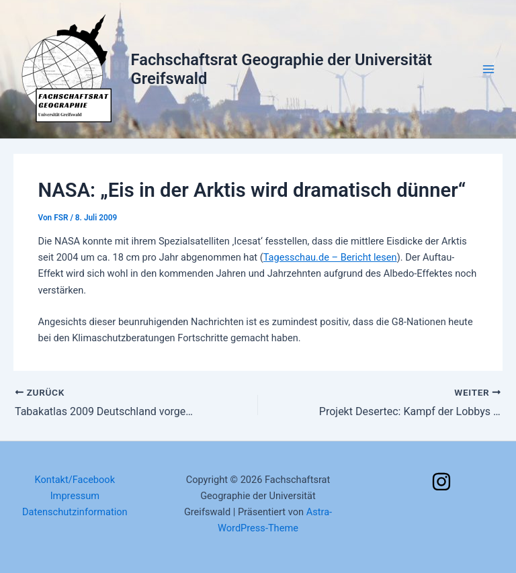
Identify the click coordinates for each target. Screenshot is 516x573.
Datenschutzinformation (75, 512)
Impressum (74, 496)
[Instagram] (441, 482)
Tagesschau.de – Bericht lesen (330, 257)
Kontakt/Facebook (75, 480)
